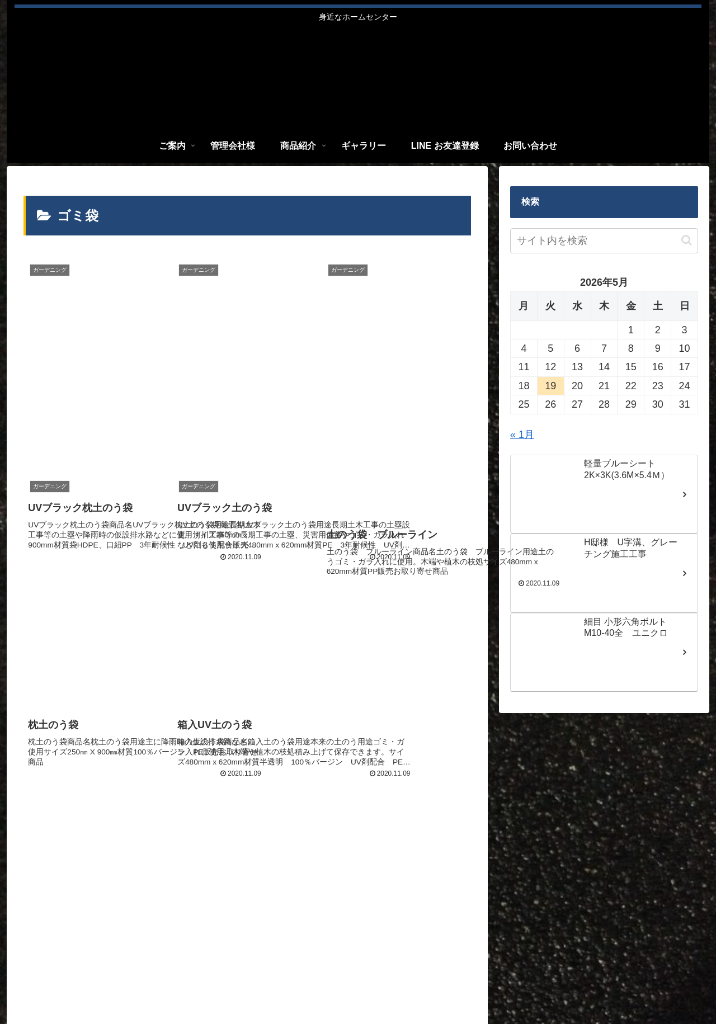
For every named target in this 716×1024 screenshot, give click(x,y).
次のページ (247, 737)
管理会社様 (455, 985)
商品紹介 (503, 985)
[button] (686, 240)
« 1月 (522, 434)
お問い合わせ (675, 985)
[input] (604, 240)
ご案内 (413, 985)
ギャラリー (549, 985)
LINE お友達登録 (610, 985)
